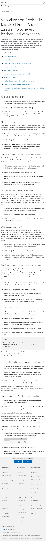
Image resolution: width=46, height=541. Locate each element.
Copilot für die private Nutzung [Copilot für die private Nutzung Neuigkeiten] (8, 480)
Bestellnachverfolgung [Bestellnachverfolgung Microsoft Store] (21, 480)
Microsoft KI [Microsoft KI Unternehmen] (4, 500)
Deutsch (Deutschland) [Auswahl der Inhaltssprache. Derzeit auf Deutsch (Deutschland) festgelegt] (9, 526)
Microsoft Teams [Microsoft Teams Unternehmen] (5, 516)
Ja (18, 461)
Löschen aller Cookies (10, 77)
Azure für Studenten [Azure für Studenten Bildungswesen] (35, 492)
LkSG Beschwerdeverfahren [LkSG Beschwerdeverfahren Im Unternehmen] (36, 513)
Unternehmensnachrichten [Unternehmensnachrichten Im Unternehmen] (36, 505)
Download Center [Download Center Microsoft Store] (20, 472)
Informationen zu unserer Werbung (17, 538)
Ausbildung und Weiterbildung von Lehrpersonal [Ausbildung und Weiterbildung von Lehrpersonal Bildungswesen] (37, 485)
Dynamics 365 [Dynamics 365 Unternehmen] (5, 508)
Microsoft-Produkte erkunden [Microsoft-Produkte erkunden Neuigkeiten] (8, 486)
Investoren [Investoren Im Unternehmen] (33, 511)
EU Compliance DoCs (29, 538)
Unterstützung (5, 6)
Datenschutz (27, 535)
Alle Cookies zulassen (10, 60)
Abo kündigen (15, 535)
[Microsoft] (23, 1)
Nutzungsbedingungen (35, 535)
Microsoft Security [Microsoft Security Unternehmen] (5, 503)
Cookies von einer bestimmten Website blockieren (18, 74)
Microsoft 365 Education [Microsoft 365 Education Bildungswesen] (36, 479)
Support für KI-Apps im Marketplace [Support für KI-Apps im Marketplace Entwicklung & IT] (21, 506)
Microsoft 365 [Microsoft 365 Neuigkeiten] (5, 483)
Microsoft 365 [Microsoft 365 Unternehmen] (5, 511)
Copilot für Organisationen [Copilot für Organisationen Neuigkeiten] (7, 478)
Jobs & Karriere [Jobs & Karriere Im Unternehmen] (34, 500)
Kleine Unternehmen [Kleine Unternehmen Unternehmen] (6, 519)
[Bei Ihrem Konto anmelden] (43, 2)
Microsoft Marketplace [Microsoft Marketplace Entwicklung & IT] (21, 512)
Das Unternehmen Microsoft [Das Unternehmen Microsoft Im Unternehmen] (37, 503)
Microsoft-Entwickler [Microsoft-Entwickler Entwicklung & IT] (21, 500)
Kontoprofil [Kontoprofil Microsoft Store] (19, 470)
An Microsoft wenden (7, 535)
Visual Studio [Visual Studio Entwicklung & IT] (19, 521)
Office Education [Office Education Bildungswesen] (34, 482)
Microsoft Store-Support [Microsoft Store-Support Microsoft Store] (22, 475)
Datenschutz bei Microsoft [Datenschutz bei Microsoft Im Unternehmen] (36, 508)
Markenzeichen (6, 538)
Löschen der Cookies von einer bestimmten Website (19, 81)
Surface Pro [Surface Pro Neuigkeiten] (4, 470)
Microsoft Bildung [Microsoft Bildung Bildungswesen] (35, 470)
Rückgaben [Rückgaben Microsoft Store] (19, 478)
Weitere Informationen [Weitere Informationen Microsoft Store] (21, 486)
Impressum (21, 535)
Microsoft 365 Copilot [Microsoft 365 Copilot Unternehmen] (6, 513)
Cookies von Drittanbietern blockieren (15, 67)
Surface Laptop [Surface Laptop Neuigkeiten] (5, 472)
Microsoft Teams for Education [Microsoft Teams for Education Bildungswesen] (37, 476)
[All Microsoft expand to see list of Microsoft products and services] (2, 2)
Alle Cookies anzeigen (10, 56)
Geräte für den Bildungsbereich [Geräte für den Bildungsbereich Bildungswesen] (34, 473)
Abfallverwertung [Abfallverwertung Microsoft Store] (20, 483)
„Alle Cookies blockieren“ (11, 70)
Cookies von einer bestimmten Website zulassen (18, 63)
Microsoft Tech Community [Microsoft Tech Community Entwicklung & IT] (22, 509)
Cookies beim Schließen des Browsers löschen (17, 84)
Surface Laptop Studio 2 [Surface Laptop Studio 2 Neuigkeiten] (7, 475)
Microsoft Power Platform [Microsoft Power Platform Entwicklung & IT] (22, 515)
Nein (27, 461)
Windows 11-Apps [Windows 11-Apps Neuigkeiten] (5, 488)
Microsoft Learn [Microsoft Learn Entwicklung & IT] (20, 503)
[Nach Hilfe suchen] (5, 2)
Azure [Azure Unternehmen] (3, 505)
